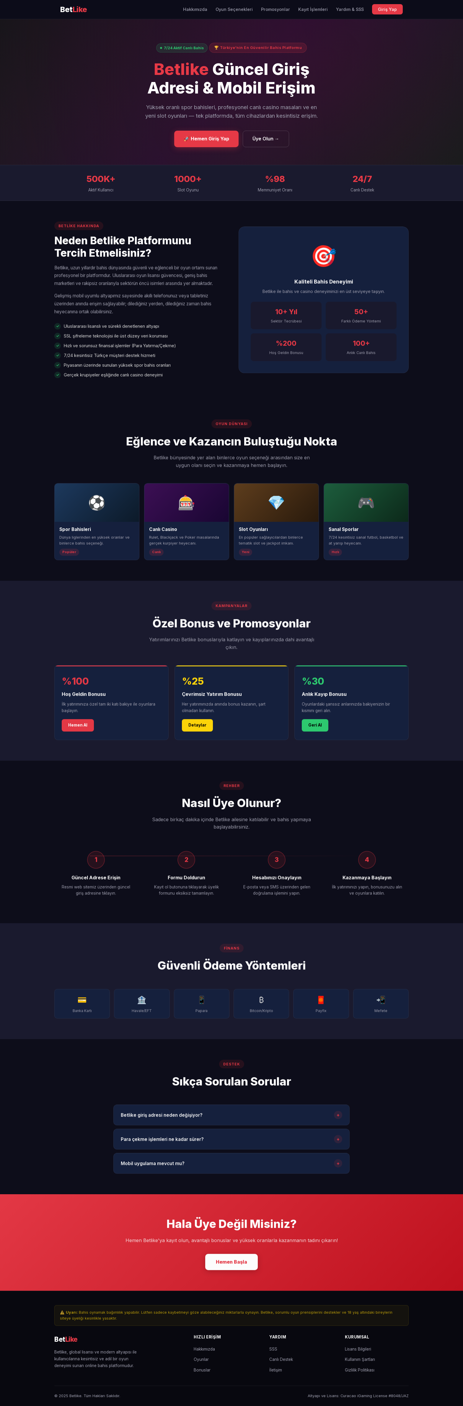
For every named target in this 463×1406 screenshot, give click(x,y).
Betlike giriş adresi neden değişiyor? (231, 1117)
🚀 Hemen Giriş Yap (206, 139)
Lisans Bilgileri (358, 1349)
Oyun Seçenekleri (234, 9)
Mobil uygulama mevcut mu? (231, 1165)
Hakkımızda (195, 9)
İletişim (275, 1370)
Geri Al (315, 726)
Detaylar (197, 726)
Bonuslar (202, 1370)
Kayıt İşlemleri (313, 9)
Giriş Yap (387, 9)
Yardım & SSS (350, 9)
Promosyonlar (275, 9)
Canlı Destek (281, 1359)
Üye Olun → (265, 139)
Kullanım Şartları (360, 1359)
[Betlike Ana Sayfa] (73, 10)
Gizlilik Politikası (359, 1370)
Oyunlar (201, 1359)
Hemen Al (77, 726)
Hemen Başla (231, 1263)
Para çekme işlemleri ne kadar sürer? (231, 1141)
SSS (273, 1349)
